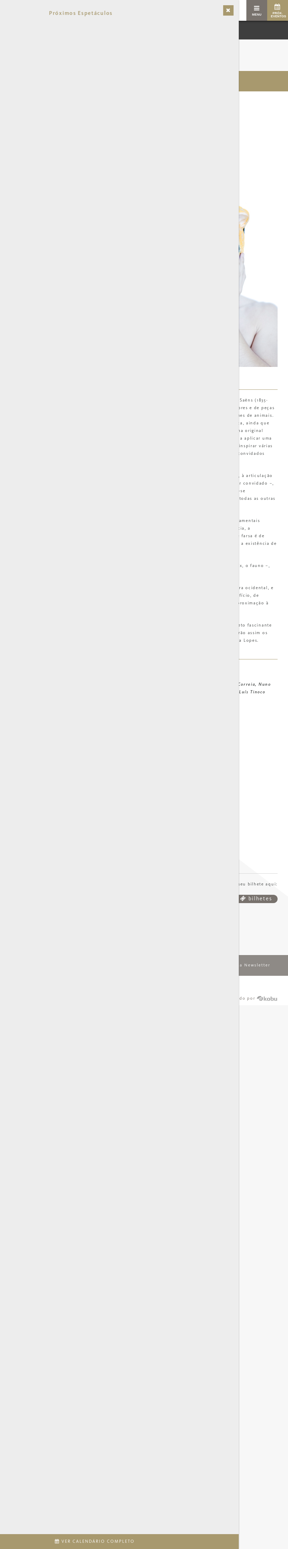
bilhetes (256, 901)
